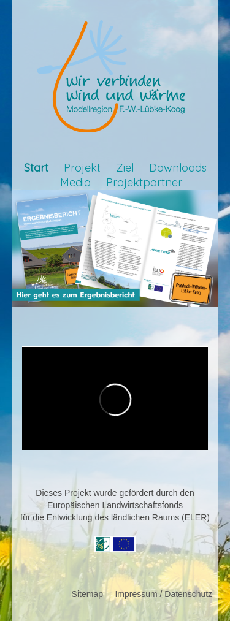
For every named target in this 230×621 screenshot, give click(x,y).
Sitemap (87, 594)
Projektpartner (144, 182)
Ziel (125, 168)
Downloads (178, 168)
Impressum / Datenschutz (163, 594)
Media (75, 182)
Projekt (82, 168)
